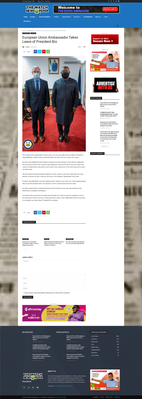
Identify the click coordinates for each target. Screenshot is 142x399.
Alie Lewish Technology (60, 397)
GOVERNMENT (30, 30)
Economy (47, 239)
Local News (33, 33)
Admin (28, 47)
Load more (104, 146)
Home (24, 30)
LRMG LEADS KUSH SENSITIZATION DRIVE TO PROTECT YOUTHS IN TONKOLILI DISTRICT (53, 243)
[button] (117, 25)
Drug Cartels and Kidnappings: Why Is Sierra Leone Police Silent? (109, 104)
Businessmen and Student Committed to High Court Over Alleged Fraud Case (30, 243)
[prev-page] (23, 249)
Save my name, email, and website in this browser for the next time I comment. (47, 293)
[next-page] (26, 249)
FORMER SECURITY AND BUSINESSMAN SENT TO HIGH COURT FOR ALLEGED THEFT (109, 114)
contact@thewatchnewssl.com (64, 386)
